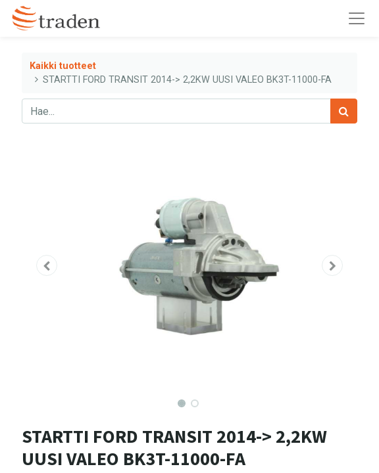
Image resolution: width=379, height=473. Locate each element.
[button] (47, 265)
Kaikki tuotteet (63, 66)
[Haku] (343, 111)
